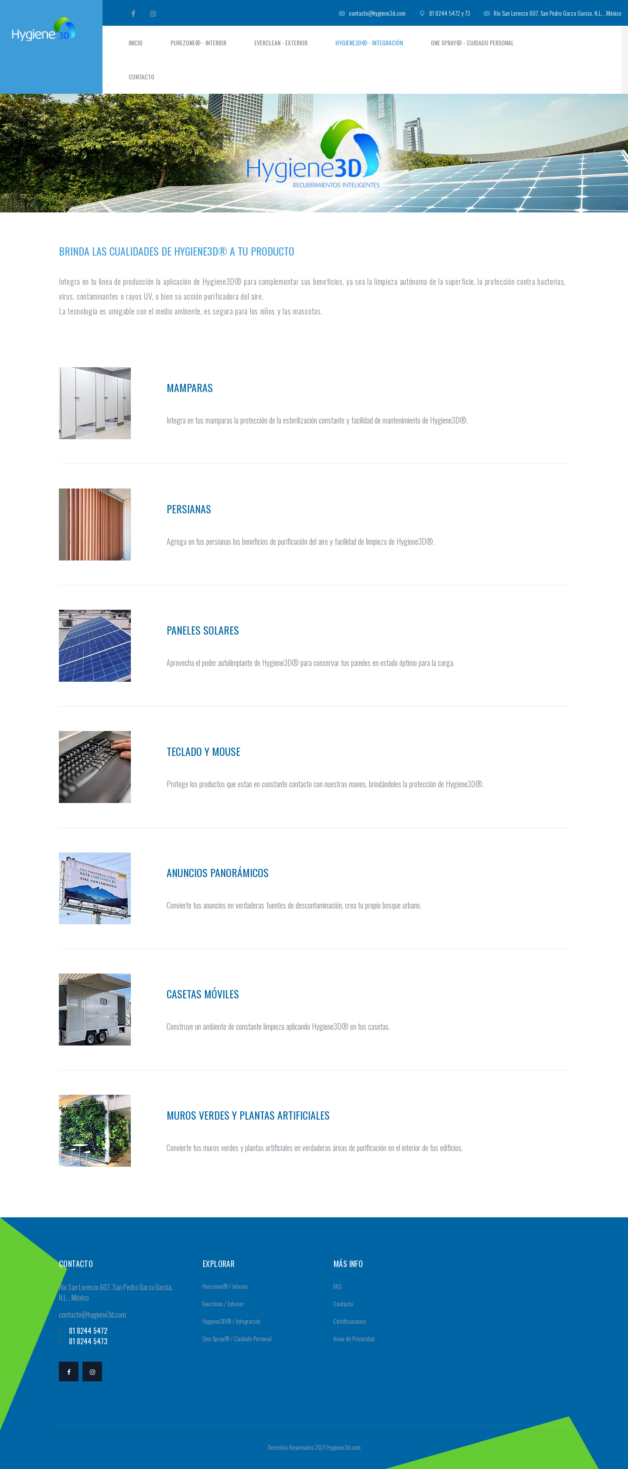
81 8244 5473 (88, 1341)
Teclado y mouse (203, 751)
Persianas (189, 508)
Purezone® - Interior (198, 42)
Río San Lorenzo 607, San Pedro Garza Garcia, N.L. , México (552, 13)
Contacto (141, 76)
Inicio (136, 42)
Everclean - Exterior (280, 42)
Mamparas (190, 387)
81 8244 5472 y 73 (444, 13)
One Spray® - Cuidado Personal (472, 42)
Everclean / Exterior (220, 1303)
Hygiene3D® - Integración (369, 42)
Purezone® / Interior (222, 1286)
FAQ (334, 1286)
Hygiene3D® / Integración (228, 1321)
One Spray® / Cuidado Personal (234, 1338)
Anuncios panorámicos (218, 872)
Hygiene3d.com (344, 1447)
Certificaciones (347, 1321)
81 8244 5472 (88, 1331)
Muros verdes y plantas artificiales (248, 1115)
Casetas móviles (203, 993)
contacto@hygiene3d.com (372, 13)
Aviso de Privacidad (351, 1338)
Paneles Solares (203, 630)
